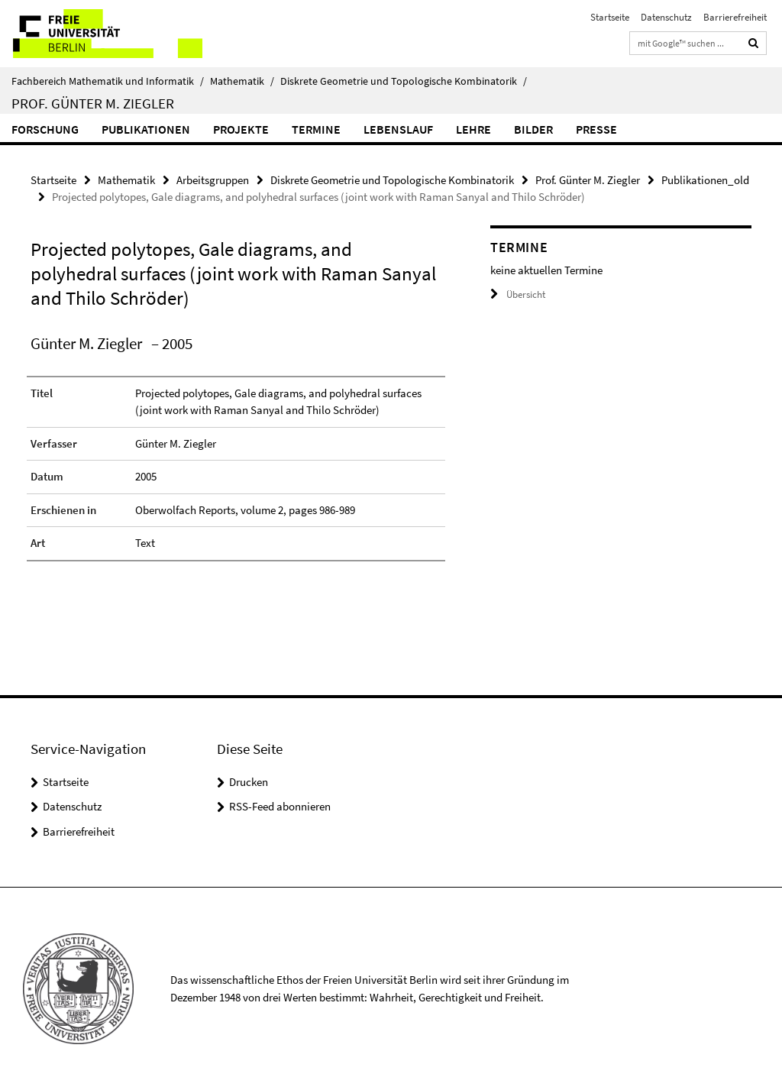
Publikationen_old (705, 180)
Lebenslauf (398, 129)
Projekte (241, 129)
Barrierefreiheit (735, 17)
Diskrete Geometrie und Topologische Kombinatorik (403, 81)
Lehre (473, 129)
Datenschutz (666, 17)
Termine (316, 129)
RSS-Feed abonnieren (280, 806)
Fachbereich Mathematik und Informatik (107, 81)
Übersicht (517, 294)
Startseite (609, 17)
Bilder (533, 129)
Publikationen (146, 129)
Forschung (45, 129)
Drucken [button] (248, 782)
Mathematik (242, 81)
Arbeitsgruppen (212, 180)
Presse (596, 129)
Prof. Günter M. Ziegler (92, 103)
